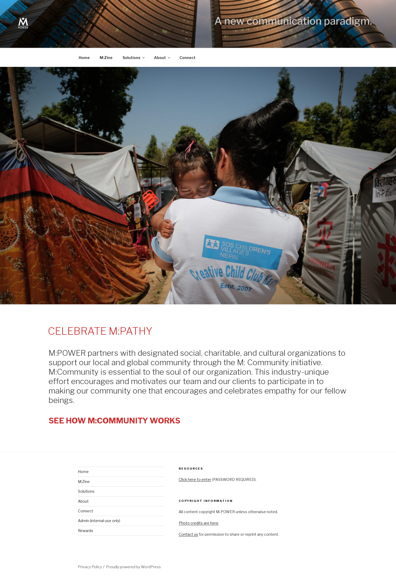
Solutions (134, 57)
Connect (187, 57)
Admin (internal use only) (99, 520)
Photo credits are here (198, 523)
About (162, 57)
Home (84, 57)
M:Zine (106, 57)
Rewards (85, 530)
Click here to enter (195, 479)
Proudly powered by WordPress (133, 567)
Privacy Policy (90, 567)
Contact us (188, 534)
